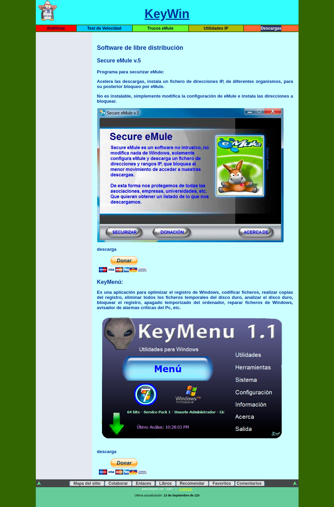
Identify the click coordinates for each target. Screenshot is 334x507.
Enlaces (143, 483)
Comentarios (249, 483)
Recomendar (192, 483)
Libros (165, 483)
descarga (106, 451)
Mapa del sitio (87, 483)
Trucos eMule (160, 28)
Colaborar (118, 483)
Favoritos (221, 483)
